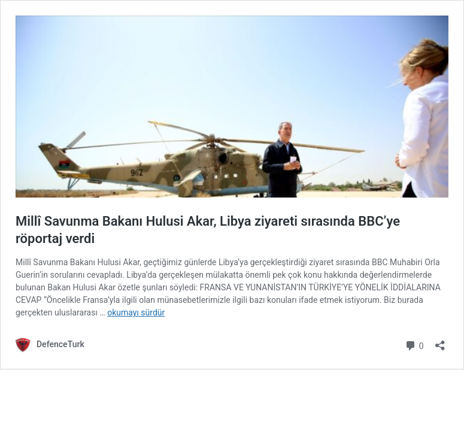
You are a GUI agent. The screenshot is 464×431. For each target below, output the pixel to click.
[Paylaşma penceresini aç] (440, 341)
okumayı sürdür (136, 312)
